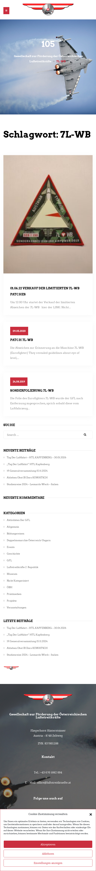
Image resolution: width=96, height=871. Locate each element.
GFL (9, 560)
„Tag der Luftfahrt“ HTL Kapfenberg (28, 464)
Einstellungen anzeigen (48, 863)
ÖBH (9, 587)
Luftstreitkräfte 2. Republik (22, 567)
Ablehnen (48, 853)
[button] (90, 814)
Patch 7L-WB (21, 340)
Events (11, 547)
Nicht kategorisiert (18, 580)
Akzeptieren (48, 844)
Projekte (12, 600)
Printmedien (14, 594)
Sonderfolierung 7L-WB (32, 390)
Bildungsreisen (15, 533)
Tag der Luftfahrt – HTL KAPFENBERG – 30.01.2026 (36, 457)
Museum (12, 574)
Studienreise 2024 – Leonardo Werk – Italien (32, 484)
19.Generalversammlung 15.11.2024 (27, 470)
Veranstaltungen (16, 607)
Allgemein (13, 526)
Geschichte (13, 553)
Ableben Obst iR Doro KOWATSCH (27, 477)
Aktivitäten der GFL (18, 520)
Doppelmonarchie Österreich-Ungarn (29, 540)
